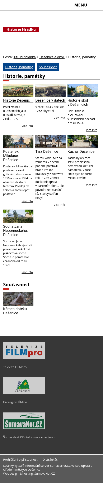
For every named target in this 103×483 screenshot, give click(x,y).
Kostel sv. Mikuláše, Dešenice (11, 155)
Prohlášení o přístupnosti (20, 460)
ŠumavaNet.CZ (44, 473)
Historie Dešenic (16, 100)
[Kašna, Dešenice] (82, 141)
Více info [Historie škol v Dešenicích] (91, 130)
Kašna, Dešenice (80, 151)
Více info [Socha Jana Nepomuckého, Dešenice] (27, 272)
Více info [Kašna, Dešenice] (91, 185)
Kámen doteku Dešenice (15, 311)
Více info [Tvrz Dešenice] (59, 205)
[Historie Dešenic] (18, 90)
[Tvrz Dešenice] (50, 141)
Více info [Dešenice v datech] (59, 118)
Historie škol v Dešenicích (77, 102)
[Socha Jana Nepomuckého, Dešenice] (18, 216)
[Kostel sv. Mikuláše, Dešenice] (18, 141)
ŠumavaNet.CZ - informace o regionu (29, 437)
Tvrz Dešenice (46, 151)
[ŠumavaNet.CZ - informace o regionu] (24, 428)
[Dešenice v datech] (50, 90)
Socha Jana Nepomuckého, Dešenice (15, 230)
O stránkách (50, 460)
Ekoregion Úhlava (15, 402)
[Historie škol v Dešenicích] (82, 90)
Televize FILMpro (15, 367)
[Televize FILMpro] (24, 358)
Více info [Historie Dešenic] (27, 126)
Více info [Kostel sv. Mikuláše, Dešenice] (27, 201)
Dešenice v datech (50, 100)
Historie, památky (24, 76)
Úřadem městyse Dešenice (22, 470)
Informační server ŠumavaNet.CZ (47, 466)
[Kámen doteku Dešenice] (18, 299)
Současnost (16, 284)
